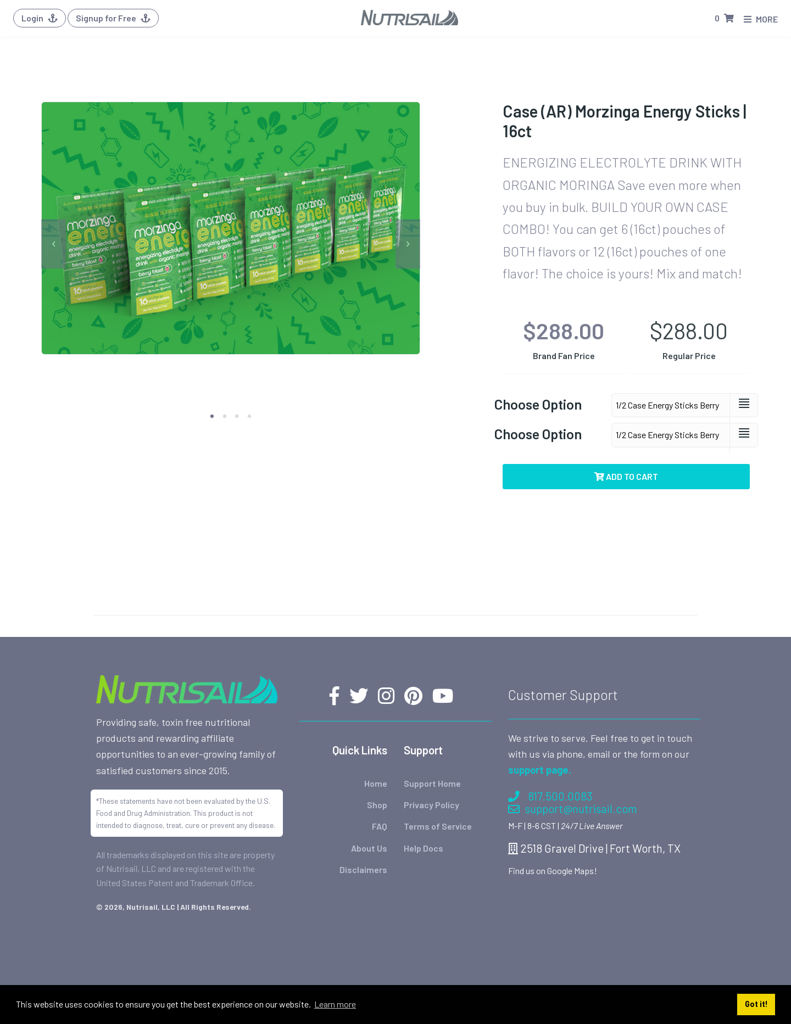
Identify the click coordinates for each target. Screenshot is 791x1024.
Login (39, 18)
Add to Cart (626, 476)
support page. (539, 770)
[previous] (53, 244)
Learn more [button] (335, 1004)
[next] (408, 244)
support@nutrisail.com (572, 808)
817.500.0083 (550, 796)
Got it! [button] (756, 1004)
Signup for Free (113, 18)
